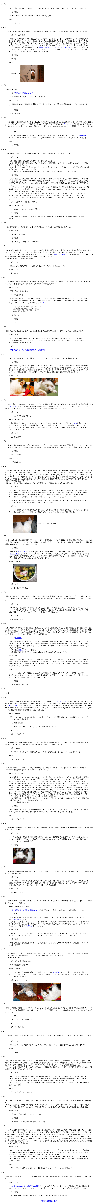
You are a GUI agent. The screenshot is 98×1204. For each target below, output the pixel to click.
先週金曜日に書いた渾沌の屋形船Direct (24, 910)
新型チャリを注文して (62, 254)
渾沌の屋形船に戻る (49, 1201)
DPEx (75, 423)
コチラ (20, 650)
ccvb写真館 (17, 919)
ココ (42, 303)
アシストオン (68, 124)
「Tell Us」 (28, 926)
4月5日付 (56, 972)
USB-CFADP (22, 551)
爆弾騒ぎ (18, 638)
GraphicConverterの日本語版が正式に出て (24, 1186)
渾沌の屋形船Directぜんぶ (24, 93)
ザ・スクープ (61, 701)
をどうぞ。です (27, 350)
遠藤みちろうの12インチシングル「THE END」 (56, 47)
